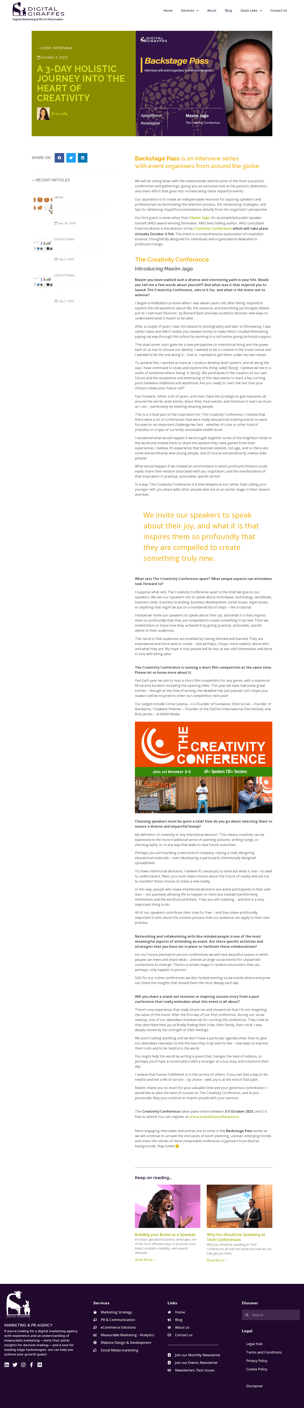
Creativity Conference (213, 228)
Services (190, 10)
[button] (59, 158)
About (211, 10)
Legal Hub (254, 1343)
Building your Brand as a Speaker (165, 1234)
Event (46, 48)
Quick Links (251, 10)
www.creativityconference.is (214, 1116)
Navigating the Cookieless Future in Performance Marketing (82, 208)
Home (168, 10)
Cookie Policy (256, 1369)
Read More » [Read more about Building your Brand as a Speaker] (145, 1259)
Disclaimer (254, 1386)
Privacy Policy (256, 1360)
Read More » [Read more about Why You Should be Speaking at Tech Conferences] (217, 1260)
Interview (62, 48)
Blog (228, 10)
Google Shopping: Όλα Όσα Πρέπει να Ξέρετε (79, 247)
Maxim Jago (199, 217)
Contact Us (278, 10)
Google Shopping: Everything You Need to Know (80, 286)
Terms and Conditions (264, 1352)
